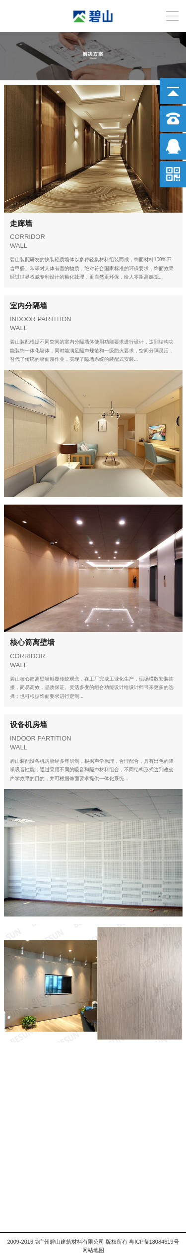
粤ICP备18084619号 (154, 1242)
